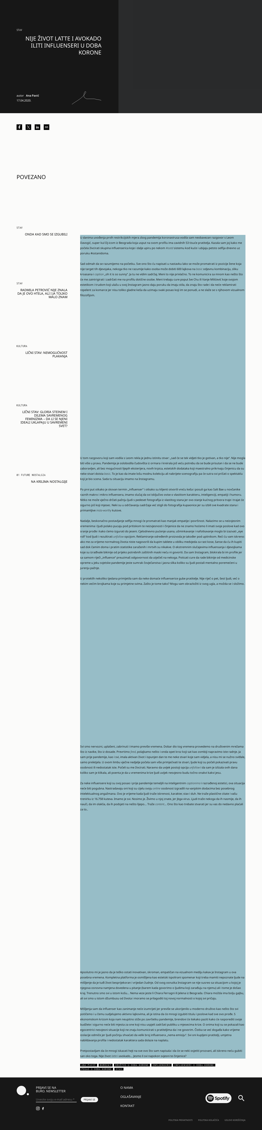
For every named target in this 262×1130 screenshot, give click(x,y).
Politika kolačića (208, 1120)
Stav (19, 29)
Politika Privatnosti (180, 1120)
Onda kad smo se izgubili (46, 234)
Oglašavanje (130, 1097)
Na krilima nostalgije (49, 481)
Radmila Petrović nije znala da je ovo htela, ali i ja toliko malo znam (42, 293)
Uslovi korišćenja (235, 1120)
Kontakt (127, 1106)
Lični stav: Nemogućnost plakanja (46, 354)
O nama (126, 1087)
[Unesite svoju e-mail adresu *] (56, 1099)
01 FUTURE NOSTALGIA (31, 474)
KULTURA (22, 346)
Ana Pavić (32, 95)
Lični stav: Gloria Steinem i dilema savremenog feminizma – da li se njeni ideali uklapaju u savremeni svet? (44, 419)
